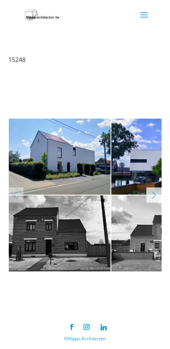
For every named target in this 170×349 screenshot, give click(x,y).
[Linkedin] (103, 327)
